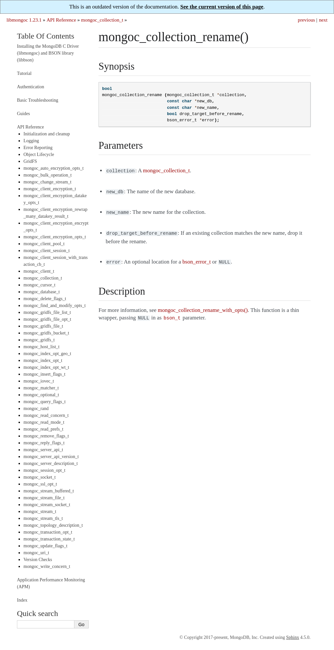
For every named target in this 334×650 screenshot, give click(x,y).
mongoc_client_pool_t (44, 243)
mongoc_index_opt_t (42, 360)
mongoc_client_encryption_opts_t (54, 236)
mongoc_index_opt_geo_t (47, 353)
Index (22, 600)
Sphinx (292, 637)
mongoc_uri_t (36, 552)
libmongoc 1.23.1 (24, 20)
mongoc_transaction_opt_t (47, 532)
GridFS (30, 161)
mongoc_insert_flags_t (44, 374)
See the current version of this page (222, 7)
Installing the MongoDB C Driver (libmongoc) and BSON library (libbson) (48, 53)
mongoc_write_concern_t (46, 566)
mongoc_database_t (41, 291)
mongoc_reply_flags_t (44, 442)
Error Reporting (38, 147)
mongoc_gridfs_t (39, 339)
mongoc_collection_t (102, 20)
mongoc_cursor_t (39, 284)
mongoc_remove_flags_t (46, 436)
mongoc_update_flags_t (45, 545)
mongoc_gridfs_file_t (43, 326)
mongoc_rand (36, 408)
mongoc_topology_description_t (53, 525)
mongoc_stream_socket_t (46, 504)
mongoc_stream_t (39, 511)
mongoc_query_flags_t (44, 401)
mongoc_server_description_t (50, 463)
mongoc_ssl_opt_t (40, 484)
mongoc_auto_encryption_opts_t (53, 168)
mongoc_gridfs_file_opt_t (47, 319)
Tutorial (24, 73)
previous (306, 20)
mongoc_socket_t (39, 477)
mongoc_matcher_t (41, 387)
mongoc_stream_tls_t (43, 518)
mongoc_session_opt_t (44, 470)
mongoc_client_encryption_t (49, 188)
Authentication (30, 86)
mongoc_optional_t (41, 394)
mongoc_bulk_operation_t (47, 175)
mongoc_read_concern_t (45, 415)
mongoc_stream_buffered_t (48, 490)
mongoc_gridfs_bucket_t (46, 333)
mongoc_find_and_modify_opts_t (54, 305)
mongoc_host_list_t (41, 346)
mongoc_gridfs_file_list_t (47, 312)
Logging (31, 140)
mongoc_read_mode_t (43, 422)
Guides (23, 113)
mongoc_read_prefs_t (43, 429)
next (323, 20)
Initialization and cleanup (46, 133)
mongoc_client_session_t (46, 250)
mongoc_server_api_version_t (51, 456)
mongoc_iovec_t (38, 381)
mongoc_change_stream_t (47, 182)
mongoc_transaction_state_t (49, 539)
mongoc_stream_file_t (44, 497)
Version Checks (37, 559)
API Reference (61, 20)
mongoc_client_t (38, 271)
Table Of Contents (45, 36)
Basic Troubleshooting (37, 100)
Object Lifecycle (38, 154)
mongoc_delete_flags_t (44, 298)
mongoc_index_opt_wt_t (46, 367)
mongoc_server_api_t (43, 449)
